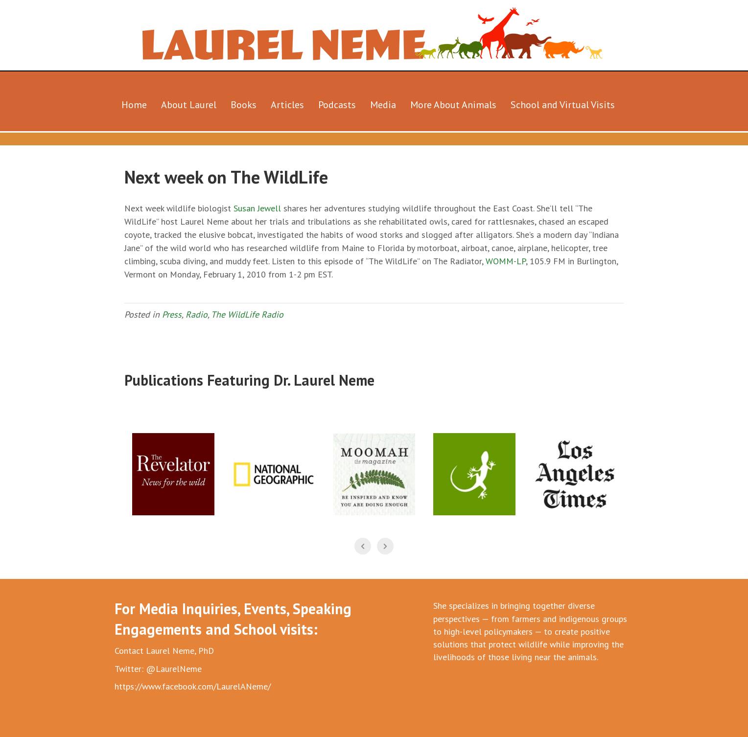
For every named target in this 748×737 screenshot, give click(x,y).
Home (134, 104)
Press (172, 314)
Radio (197, 314)
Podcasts (337, 104)
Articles (287, 104)
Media (383, 104)
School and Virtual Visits (563, 104)
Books (244, 104)
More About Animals (453, 104)
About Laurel (188, 104)
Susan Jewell (257, 208)
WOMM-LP (506, 261)
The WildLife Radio (247, 314)
